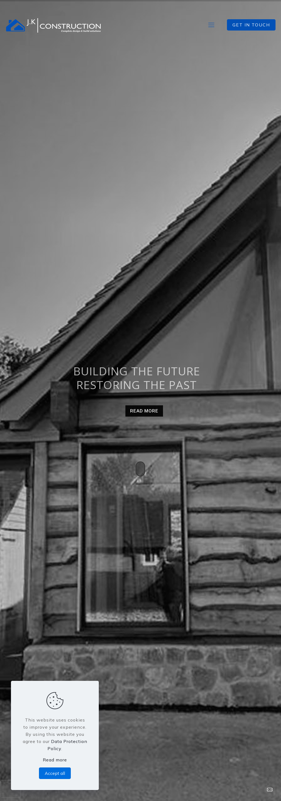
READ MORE (144, 411)
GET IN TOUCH (251, 24)
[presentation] (10, 789)
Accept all (55, 773)
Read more (55, 760)
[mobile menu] (211, 24)
